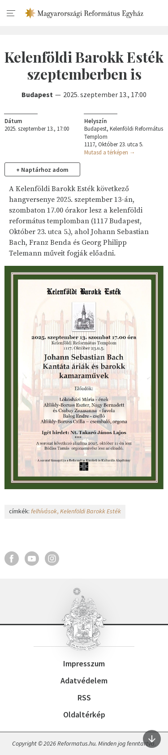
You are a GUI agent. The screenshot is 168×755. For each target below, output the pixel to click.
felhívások (44, 511)
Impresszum (84, 663)
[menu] (11, 13)
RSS (84, 697)
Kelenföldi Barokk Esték (90, 511)
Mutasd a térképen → (109, 152)
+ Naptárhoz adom (42, 170)
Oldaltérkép (84, 714)
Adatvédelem (84, 680)
